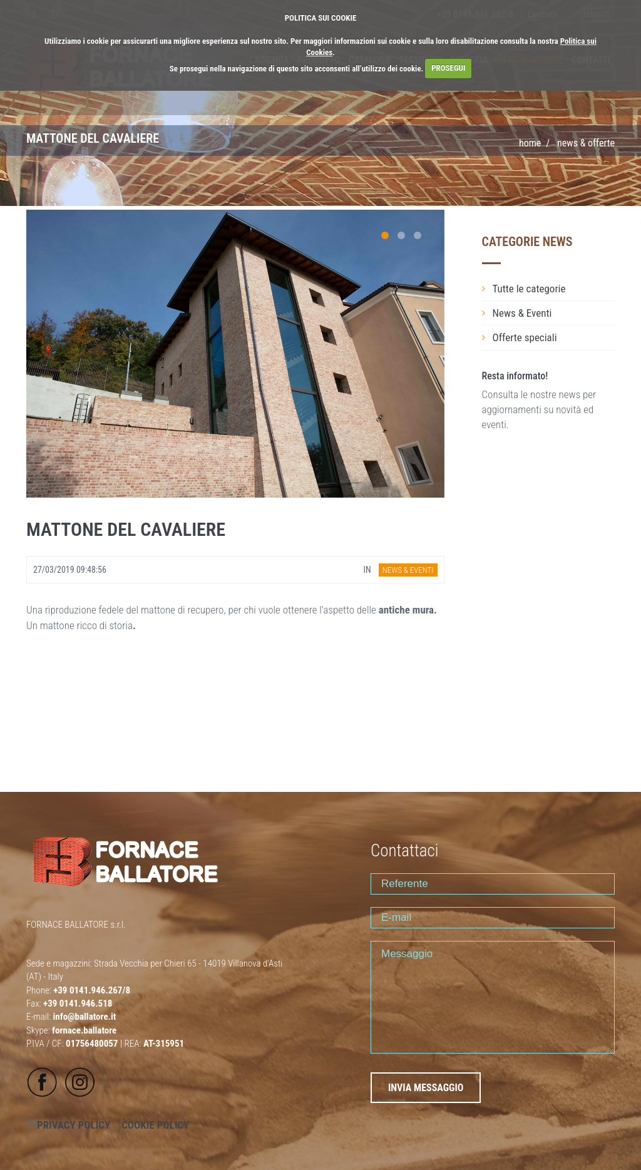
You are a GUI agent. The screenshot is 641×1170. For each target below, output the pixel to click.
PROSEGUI (448, 68)
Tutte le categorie (529, 288)
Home (530, 143)
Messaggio (493, 997)
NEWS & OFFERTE (586, 143)
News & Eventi (522, 313)
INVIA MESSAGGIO (425, 1088)
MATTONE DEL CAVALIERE (125, 529)
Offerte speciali (525, 337)
